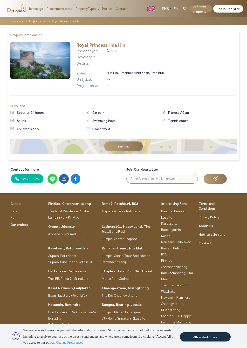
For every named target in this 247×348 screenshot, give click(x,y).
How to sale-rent (212, 234)
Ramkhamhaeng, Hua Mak (122, 248)
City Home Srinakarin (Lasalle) (124, 318)
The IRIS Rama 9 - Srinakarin (68, 278)
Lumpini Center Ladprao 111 (123, 238)
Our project (19, 224)
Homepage (35, 9)
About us (206, 225)
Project (107, 9)
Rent (14, 217)
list (44, 21)
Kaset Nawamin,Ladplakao (69, 288)
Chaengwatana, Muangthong (125, 288)
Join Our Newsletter (142, 169)
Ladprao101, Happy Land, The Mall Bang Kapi (176, 322)
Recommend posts (59, 9)
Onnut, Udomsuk (61, 226)
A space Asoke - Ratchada (121, 211)
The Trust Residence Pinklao (69, 211)
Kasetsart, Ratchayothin (68, 248)
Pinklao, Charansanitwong (69, 203)
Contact (121, 9)
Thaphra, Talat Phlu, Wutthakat (127, 271)
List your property (199, 8)
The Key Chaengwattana (119, 295)
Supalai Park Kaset (62, 255)
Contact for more (25, 169)
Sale (14, 211)
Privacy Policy (209, 217)
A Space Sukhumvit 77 (64, 234)
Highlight (18, 105)
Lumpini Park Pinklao (63, 217)
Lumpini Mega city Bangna (121, 312)
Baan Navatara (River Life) (67, 295)
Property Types (86, 9)
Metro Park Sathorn (116, 278)
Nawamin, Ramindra (64, 304)
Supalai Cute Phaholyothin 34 (70, 262)
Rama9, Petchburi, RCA (120, 203)
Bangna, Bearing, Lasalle (122, 304)
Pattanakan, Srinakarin (67, 271)
